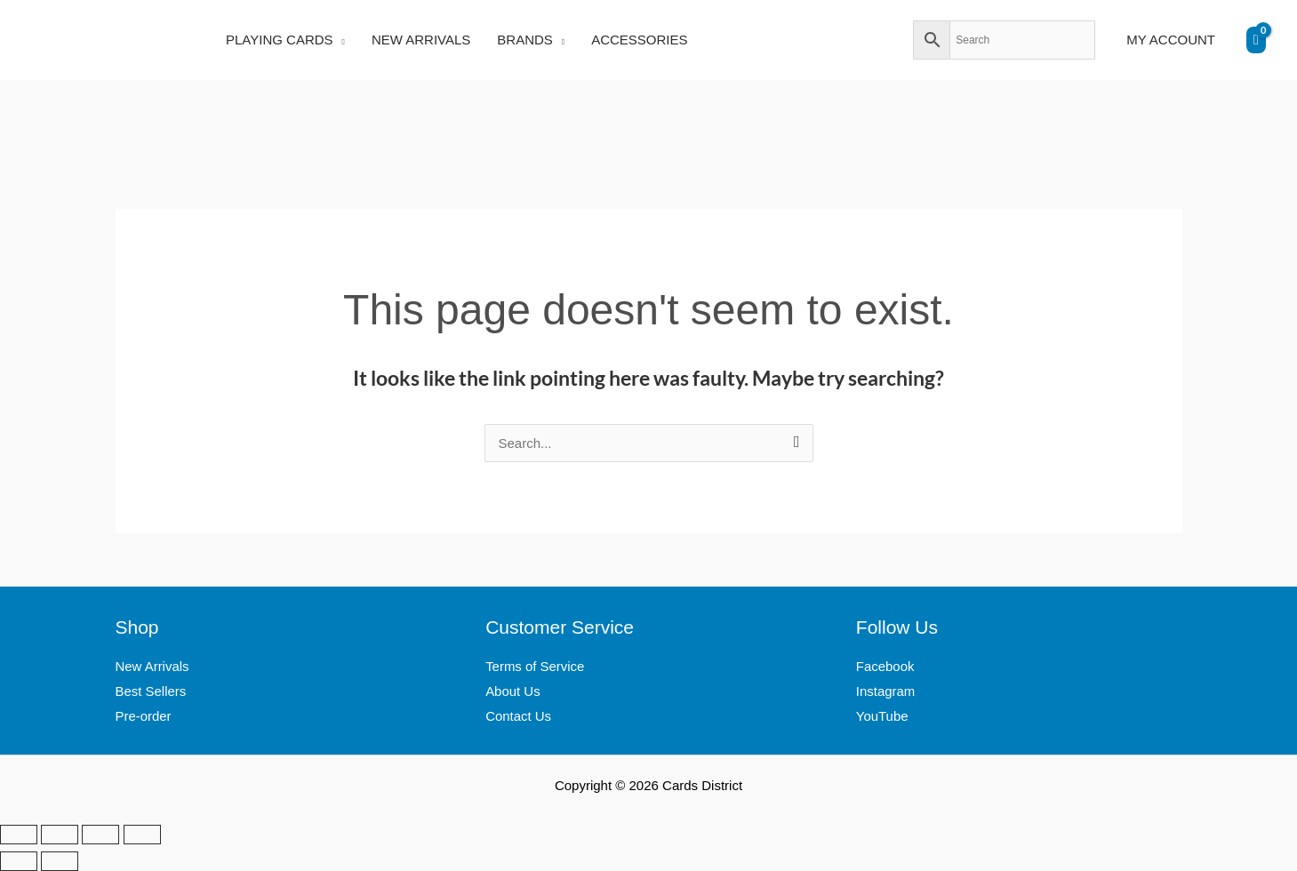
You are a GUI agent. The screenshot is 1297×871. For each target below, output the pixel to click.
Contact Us (518, 715)
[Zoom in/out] (18, 834)
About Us (512, 691)
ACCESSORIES (639, 39)
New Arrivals (152, 666)
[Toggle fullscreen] (59, 834)
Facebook (885, 666)
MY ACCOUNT (1170, 39)
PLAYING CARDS (279, 39)
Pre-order (144, 715)
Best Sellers (151, 691)
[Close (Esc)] (142, 834)
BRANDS (525, 39)
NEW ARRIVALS (421, 39)
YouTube (882, 715)
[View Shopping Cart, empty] (1256, 40)
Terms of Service (535, 666)
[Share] (100, 834)
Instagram (886, 691)
